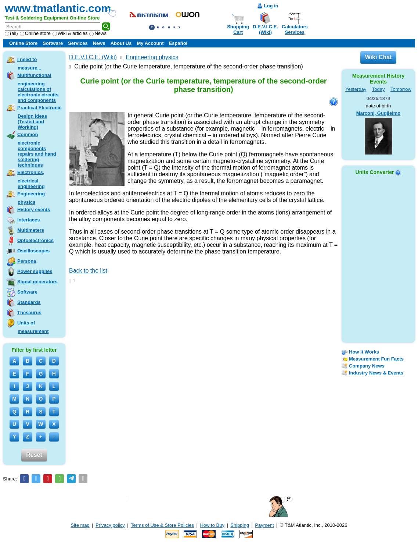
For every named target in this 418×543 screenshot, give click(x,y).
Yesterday (355, 89)
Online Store (23, 43)
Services (78, 43)
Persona (26, 261)
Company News (367, 366)
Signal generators (37, 281)
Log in (271, 5)
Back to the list (88, 270)
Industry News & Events (376, 373)
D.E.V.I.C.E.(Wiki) (265, 29)
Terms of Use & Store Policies (162, 525)
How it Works (364, 352)
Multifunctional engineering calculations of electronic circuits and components (37, 87)
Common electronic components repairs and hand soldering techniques (36, 150)
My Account (150, 43)
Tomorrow (400, 89)
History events (33, 209)
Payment (264, 525)
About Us (121, 43)
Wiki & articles (70, 33)
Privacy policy (110, 525)
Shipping (239, 525)
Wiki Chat (378, 57)
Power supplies (34, 271)
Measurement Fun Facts (376, 359)
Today (378, 89)
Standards (29, 302)
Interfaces (28, 220)
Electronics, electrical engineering (31, 179)
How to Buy (212, 525)
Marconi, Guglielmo (378, 113)
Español (178, 43)
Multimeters (30, 230)
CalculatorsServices (295, 29)
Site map (80, 525)
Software (53, 43)
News (98, 33)
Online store (35, 33)
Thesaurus (29, 312)
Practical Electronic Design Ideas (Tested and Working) (39, 117)
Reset (34, 455)
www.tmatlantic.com (58, 8)
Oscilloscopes (33, 250)
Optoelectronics (35, 240)
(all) (11, 33)
